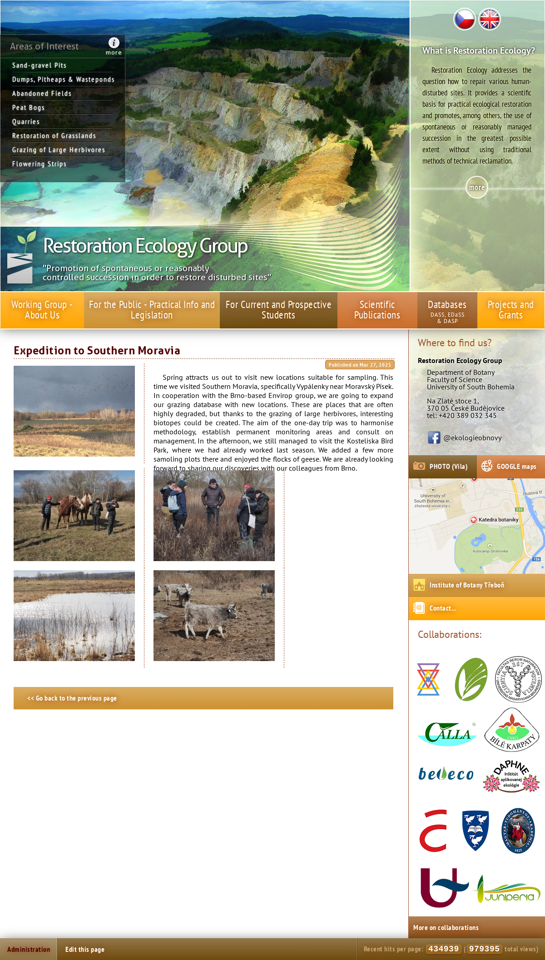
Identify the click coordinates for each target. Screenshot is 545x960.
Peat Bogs (28, 107)
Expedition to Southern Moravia (97, 350)
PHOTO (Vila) (448, 466)
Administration (28, 949)
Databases (447, 304)
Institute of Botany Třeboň (467, 584)
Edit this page (84, 949)
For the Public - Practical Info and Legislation (152, 309)
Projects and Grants (511, 309)
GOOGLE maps (517, 466)
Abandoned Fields (42, 93)
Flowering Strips (39, 163)
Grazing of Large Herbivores (58, 149)
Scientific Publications (377, 309)
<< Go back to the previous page (72, 697)
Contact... (443, 607)
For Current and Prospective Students (279, 309)
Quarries (26, 121)
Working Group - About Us (42, 309)
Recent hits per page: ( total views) (451, 949)
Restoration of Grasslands (54, 135)
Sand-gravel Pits (39, 65)
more (114, 52)
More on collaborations (446, 927)
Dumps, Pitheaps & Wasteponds (62, 79)
